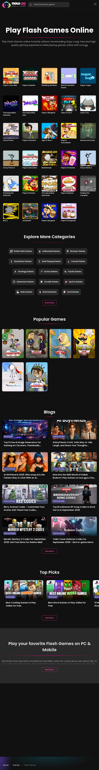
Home (6, 765)
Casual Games (76, 261)
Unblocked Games (49, 251)
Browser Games (75, 251)
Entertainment (47, 292)
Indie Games (24, 292)
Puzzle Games (72, 271)
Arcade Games (49, 281)
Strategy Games (24, 271)
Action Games (49, 271)
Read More (49, 669)
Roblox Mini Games (21, 251)
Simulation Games (21, 261)
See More (49, 550)
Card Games (71, 292)
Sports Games (73, 281)
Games (16, 765)
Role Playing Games (49, 261)
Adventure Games (23, 281)
